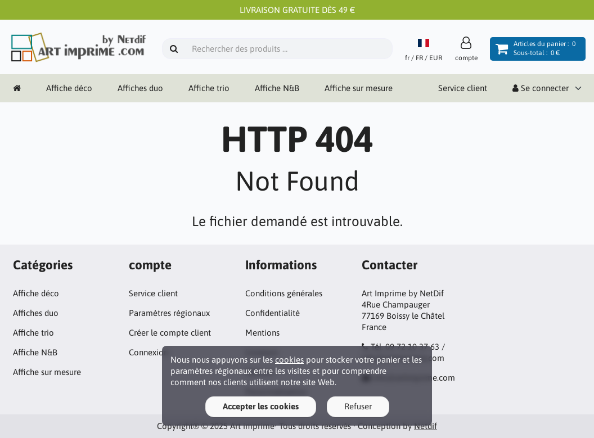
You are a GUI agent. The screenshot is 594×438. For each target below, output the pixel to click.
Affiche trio (209, 88)
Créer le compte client (170, 332)
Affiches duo (140, 88)
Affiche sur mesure (359, 88)
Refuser (358, 406)
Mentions (262, 332)
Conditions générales (283, 293)
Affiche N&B (277, 88)
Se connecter (540, 88)
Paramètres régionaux (169, 313)
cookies (289, 359)
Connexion (148, 352)
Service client (462, 88)
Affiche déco (69, 88)
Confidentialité (272, 313)
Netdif (425, 426)
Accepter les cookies (261, 406)
